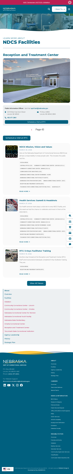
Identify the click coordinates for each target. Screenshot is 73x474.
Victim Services (55, 416)
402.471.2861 (12, 118)
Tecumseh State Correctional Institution (19, 331)
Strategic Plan (9, 342)
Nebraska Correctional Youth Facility (17, 316)
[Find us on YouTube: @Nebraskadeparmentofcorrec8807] (8, 386)
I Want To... (59, 9)
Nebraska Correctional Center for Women (20, 313)
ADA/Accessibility (56, 419)
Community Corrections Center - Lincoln (19, 305)
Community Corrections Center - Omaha (19, 309)
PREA (52, 413)
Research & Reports (56, 402)
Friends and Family (56, 440)
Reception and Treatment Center (16, 327)
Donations (54, 425)
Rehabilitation (57, 434)
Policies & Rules (55, 405)
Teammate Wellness (56, 387)
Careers (54, 381)
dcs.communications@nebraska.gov (16, 381)
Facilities (7, 298)
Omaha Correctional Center (14, 324)
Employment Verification (58, 422)
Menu (69, 9)
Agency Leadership (11, 335)
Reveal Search (49, 9)
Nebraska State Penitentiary (14, 320)
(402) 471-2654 (13, 374)
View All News (36, 283)
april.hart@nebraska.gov (39, 108)
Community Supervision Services (60, 452)
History (7, 339)
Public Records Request (57, 408)
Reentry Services (55, 446)
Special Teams (55, 390)
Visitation (7, 302)
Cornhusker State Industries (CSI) (60, 457)
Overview (8, 294)
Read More (23, 191)
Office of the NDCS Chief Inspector (60, 410)
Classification (54, 454)
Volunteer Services (56, 449)
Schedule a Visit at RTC (36, 122)
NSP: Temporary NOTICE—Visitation (36, 2)
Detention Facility (56, 428)
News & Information (59, 396)
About (6, 291)
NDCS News (54, 399)
